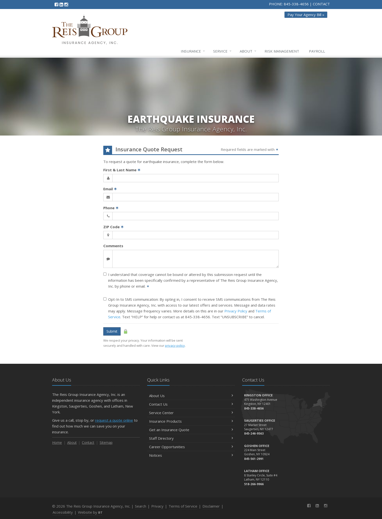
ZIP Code (113, 226)
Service (222, 51)
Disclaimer (211, 506)
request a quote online (114, 420)
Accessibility (63, 512)
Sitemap (106, 442)
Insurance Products (191, 421)
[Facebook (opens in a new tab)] (56, 4)
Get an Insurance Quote (191, 429)
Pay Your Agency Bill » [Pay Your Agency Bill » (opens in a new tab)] (305, 14)
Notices (191, 455)
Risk (282, 51)
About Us (191, 395)
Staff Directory (191, 438)
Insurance (193, 51)
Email (110, 188)
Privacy (157, 506)
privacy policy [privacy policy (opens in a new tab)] (175, 345)
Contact (88, 442)
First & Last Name (122, 169)
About (248, 51)
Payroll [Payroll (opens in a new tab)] (317, 51)
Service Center (191, 412)
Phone (111, 207)
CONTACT (321, 3)
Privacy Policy (235, 311)
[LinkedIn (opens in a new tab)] (61, 4)
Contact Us (191, 404)
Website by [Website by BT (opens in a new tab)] (90, 512)
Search (140, 506)
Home (57, 442)
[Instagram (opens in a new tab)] (66, 4)
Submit (111, 331)
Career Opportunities (191, 446)
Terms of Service (183, 506)
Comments (113, 245)
